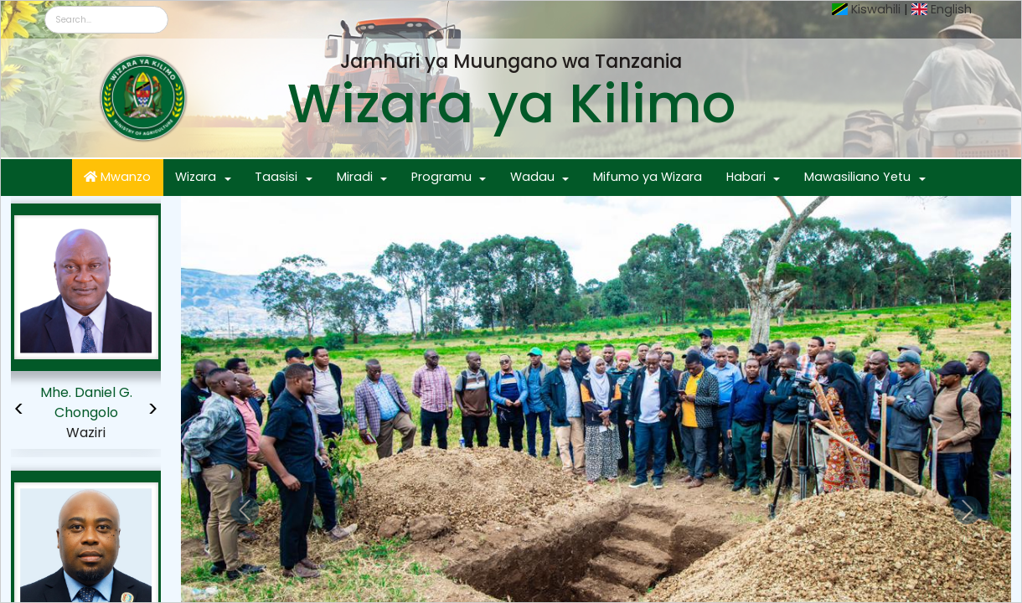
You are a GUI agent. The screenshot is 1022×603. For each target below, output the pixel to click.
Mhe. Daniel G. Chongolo (86, 402)
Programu (441, 176)
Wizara (195, 176)
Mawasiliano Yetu (857, 176)
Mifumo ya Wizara (647, 176)
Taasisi (276, 176)
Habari (746, 176)
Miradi (355, 176)
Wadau (532, 176)
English (951, 9)
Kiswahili (876, 9)
